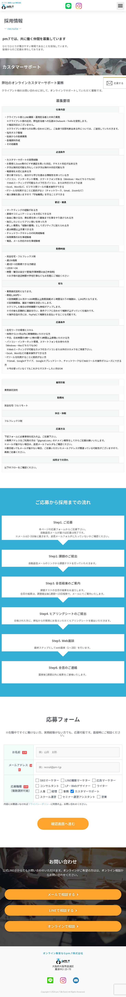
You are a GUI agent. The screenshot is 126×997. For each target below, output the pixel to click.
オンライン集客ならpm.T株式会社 (11, 3)
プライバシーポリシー (39, 804)
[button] (120, 6)
